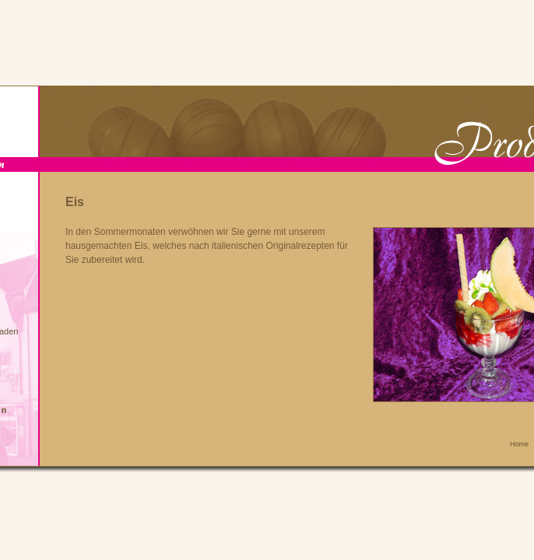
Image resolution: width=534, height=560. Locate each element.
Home (519, 444)
